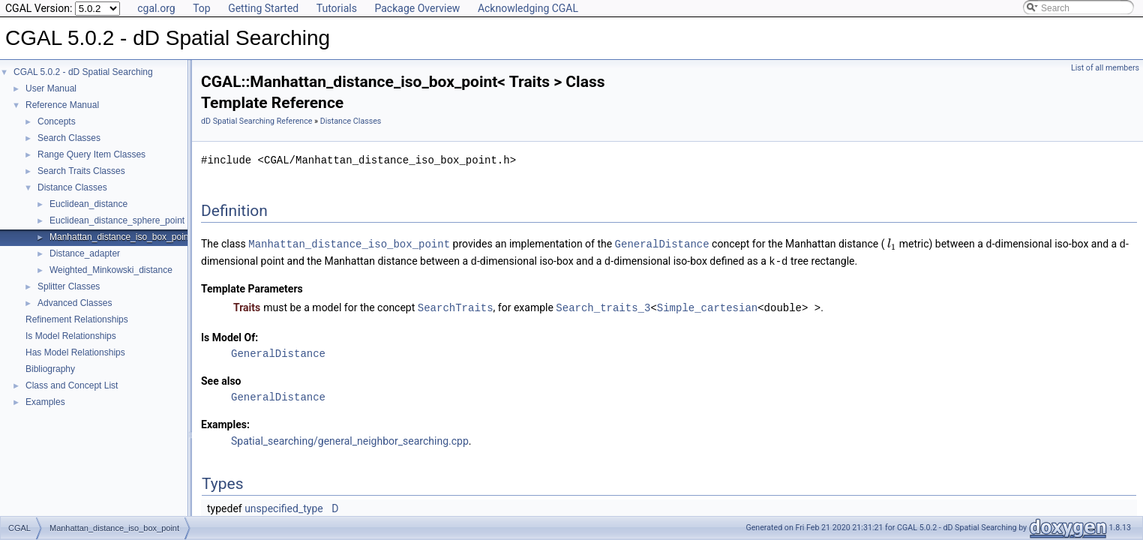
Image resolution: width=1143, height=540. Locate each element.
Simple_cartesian (707, 305)
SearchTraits (456, 305)
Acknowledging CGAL (528, 8)
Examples (45, 402)
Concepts (57, 121)
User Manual (51, 88)
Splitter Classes (69, 286)
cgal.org (156, 8)
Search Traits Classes (81, 171)
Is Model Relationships (71, 336)
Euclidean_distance (89, 204)
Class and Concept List (72, 385)
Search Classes (69, 138)
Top (202, 8)
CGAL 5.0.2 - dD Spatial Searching (83, 72)
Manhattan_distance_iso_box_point (120, 237)
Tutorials (336, 8)
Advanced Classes (75, 303)
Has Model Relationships (75, 352)
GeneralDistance (662, 243)
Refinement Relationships (77, 319)
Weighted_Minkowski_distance (111, 270)
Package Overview (417, 8)
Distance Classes (72, 187)
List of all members (1105, 68)
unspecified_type (283, 506)
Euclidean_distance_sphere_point (117, 220)
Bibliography (50, 369)
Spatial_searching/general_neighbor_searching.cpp (350, 439)
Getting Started (263, 8)
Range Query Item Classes (92, 154)
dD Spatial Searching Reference (256, 121)
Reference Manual (62, 105)
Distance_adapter (85, 253)
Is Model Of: (229, 335)
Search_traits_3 (603, 305)
